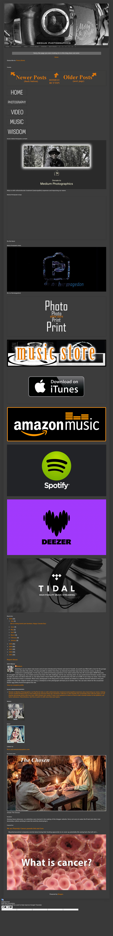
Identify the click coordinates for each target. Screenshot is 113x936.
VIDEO (26, 46)
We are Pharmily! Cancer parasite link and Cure (25, 828)
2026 (11, 619)
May (12, 629)
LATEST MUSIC (34, 46)
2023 (11, 649)
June (12, 627)
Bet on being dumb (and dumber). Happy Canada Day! (28, 623)
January (14, 640)
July (12, 621)
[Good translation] (4, 907)
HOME (7, 46)
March (13, 635)
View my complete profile (15, 685)
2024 (11, 646)
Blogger (60, 894)
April (12, 632)
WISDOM (43, 46)
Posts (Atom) (20, 60)
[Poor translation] (10, 907)
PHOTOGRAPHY (16, 46)
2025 (11, 644)
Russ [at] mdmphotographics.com (18, 749)
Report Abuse (12, 660)
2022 (11, 652)
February (14, 637)
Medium (19, 666)
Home (56, 57)
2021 (11, 654)
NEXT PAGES (53, 46)
